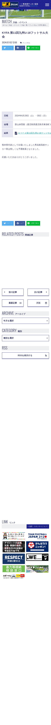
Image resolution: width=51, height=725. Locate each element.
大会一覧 (24, 25)
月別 (41, 303)
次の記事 (40, 292)
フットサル (33, 25)
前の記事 (10, 292)
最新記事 (15, 303)
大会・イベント (14, 25)
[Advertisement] (25, 80)
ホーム (5, 25)
